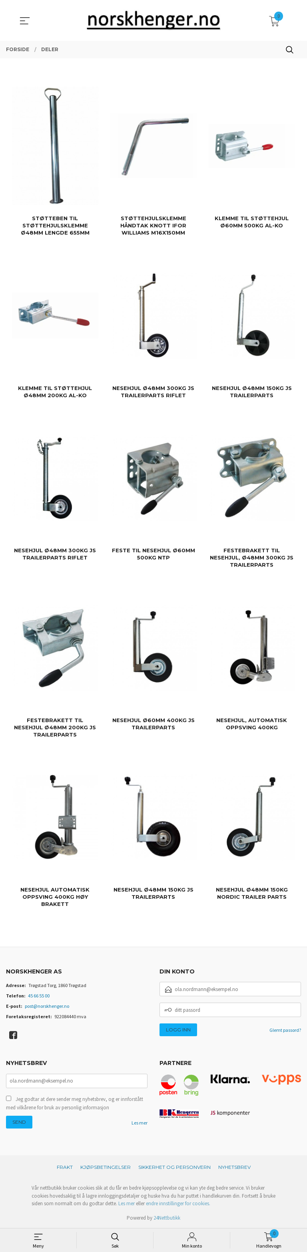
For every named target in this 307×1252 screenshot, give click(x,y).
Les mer (140, 1123)
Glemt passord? (285, 1030)
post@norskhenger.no (47, 1006)
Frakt (65, 1167)
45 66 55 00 (39, 996)
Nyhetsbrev (234, 1167)
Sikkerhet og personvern (174, 1167)
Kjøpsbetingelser (105, 1167)
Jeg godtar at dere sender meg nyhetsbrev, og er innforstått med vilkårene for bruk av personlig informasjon (74, 1103)
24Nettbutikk (167, 1217)
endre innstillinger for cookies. (178, 1203)
